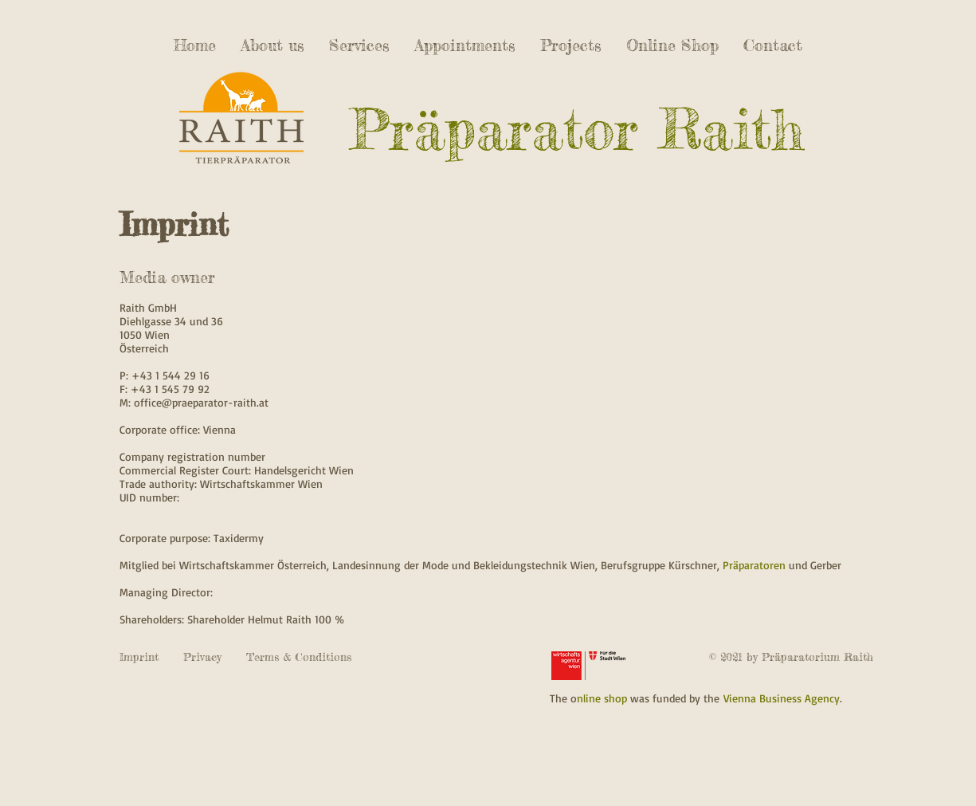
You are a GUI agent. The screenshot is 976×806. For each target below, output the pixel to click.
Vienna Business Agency (779, 698)
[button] (571, 45)
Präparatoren (754, 565)
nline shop (602, 698)
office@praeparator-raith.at (201, 402)
